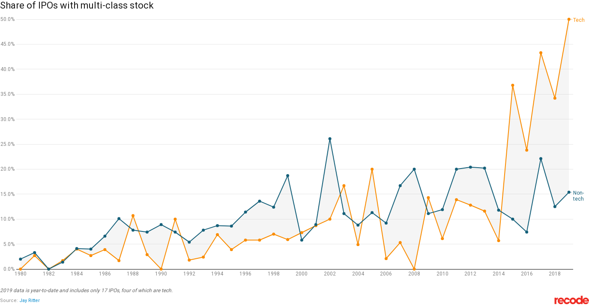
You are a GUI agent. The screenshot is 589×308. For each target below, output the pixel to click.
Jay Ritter (29, 300)
